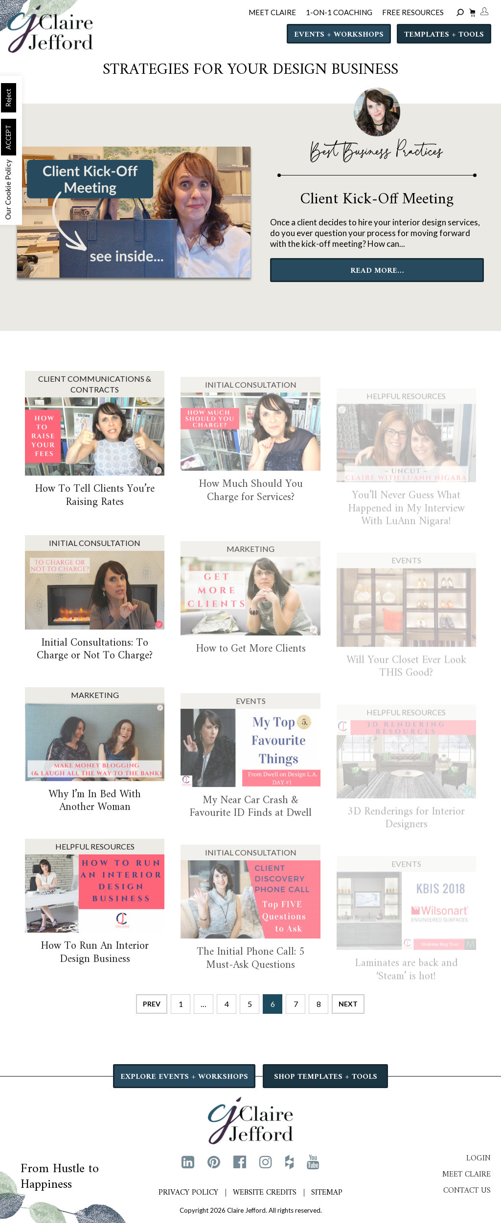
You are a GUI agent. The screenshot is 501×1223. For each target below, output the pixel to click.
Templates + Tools (444, 35)
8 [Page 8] (319, 1003)
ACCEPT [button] (8, 137)
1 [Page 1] (181, 1003)
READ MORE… (377, 271)
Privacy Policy (188, 1193)
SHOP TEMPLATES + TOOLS (325, 1077)
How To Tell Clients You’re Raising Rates (95, 508)
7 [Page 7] (296, 1003)
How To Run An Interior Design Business (95, 966)
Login (478, 1158)
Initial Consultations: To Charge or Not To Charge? (95, 662)
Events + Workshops (339, 35)
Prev (151, 1004)
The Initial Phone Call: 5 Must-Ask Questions (251, 977)
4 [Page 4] (227, 1003)
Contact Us (467, 1191)
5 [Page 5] (250, 1003)
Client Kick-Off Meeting (377, 199)
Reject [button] (8, 98)
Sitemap (326, 1193)
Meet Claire (466, 1174)
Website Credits (264, 1193)
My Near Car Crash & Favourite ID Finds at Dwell (250, 825)
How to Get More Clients (251, 667)
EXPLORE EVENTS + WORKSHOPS (184, 1077)
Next (348, 1004)
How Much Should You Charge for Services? (251, 509)
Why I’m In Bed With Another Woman (94, 814)
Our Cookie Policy (7, 189)
